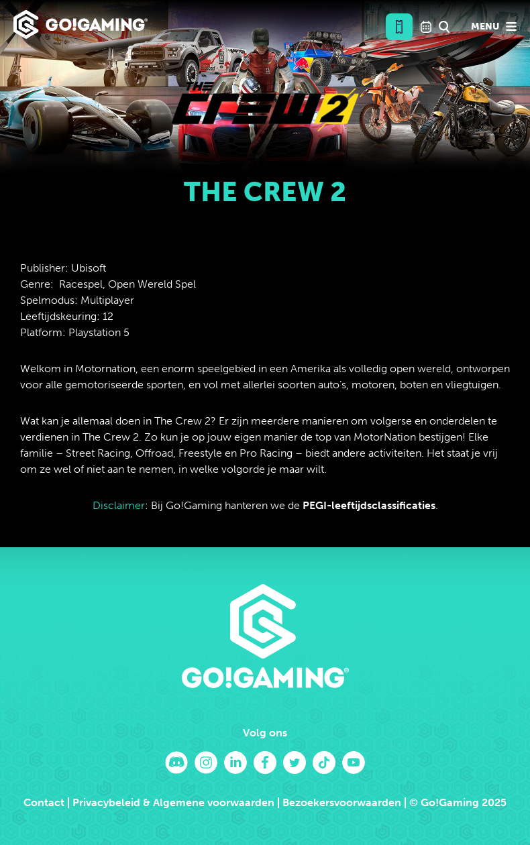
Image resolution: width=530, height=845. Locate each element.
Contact (43, 802)
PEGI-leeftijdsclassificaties (369, 505)
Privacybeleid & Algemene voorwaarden (173, 802)
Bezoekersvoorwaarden (341, 802)
